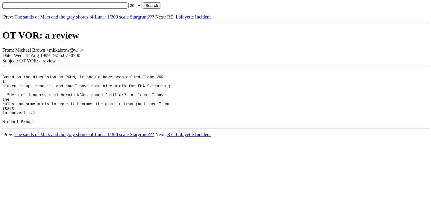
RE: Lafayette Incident (189, 16)
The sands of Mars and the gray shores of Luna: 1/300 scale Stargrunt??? (84, 16)
